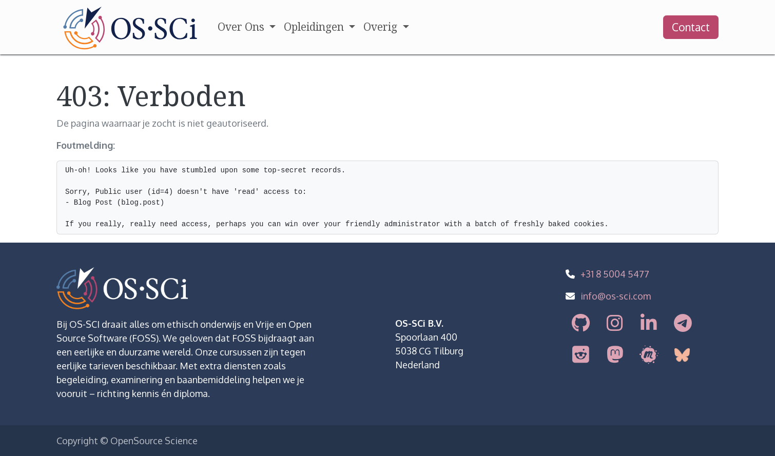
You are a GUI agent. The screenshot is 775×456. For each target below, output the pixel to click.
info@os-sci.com (615, 296)
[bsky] (683, 355)
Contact (691, 27)
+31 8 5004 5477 (614, 274)
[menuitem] (247, 27)
